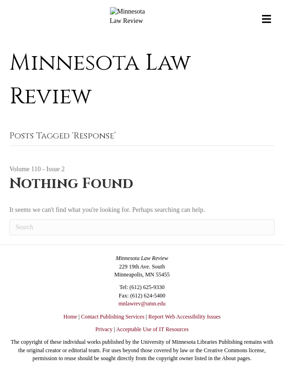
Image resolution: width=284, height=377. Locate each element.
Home (70, 316)
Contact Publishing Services (112, 316)
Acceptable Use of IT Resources (152, 329)
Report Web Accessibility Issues (184, 316)
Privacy (104, 329)
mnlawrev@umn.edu (142, 303)
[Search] (142, 227)
